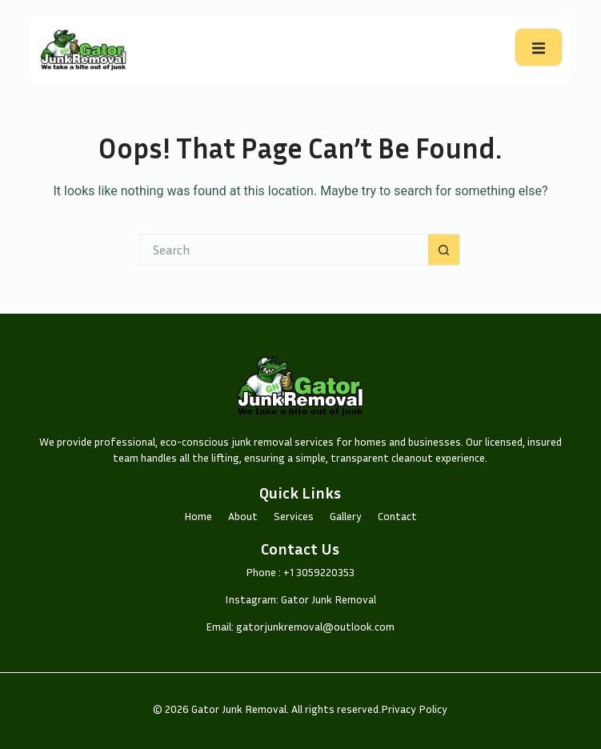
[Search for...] (284, 250)
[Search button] (444, 250)
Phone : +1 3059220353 (300, 572)
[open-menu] (539, 47)
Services (294, 516)
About (243, 516)
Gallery (346, 516)
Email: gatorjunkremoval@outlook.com (300, 626)
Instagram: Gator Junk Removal (300, 599)
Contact (397, 516)
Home (198, 516)
